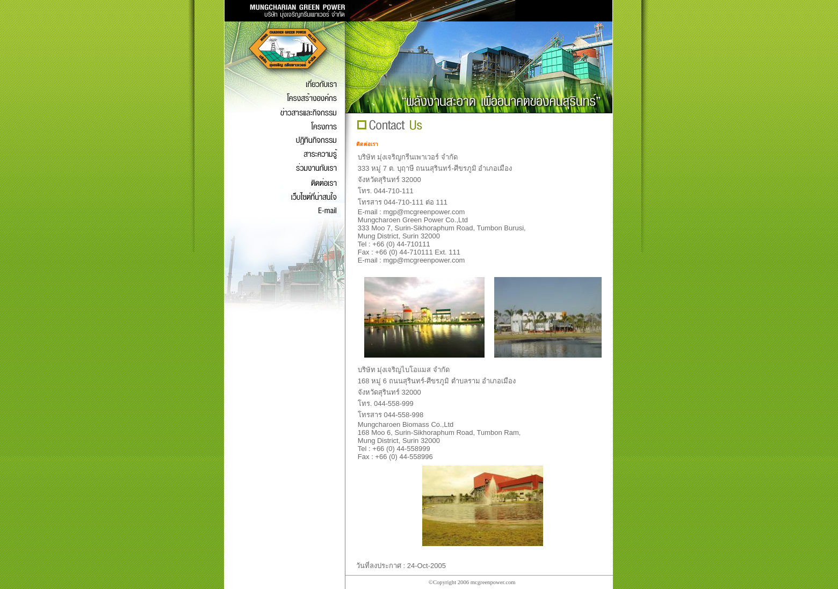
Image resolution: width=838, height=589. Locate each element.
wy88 (523, 582)
